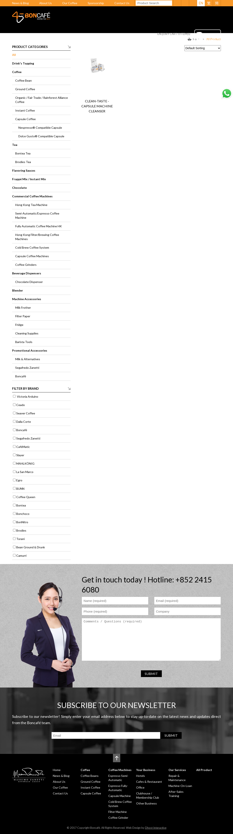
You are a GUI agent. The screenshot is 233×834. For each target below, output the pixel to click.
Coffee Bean (23, 80)
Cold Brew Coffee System (32, 247)
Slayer (20, 455)
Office (140, 787)
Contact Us (121, 3)
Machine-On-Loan (180, 786)
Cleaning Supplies (26, 333)
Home (57, 40)
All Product (181, 40)
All (14, 55)
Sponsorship (96, 3)
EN (201, 3)
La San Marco (24, 472)
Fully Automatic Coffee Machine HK (38, 226)
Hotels (140, 775)
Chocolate (19, 187)
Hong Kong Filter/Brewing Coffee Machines (37, 237)
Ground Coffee (25, 89)
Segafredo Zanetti (27, 367)
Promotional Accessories (29, 350)
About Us (45, 3)
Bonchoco (22, 513)
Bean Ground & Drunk (30, 547)
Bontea (21, 505)
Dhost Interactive (155, 827)
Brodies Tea (23, 162)
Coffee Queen (25, 497)
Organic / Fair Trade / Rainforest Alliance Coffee (41, 100)
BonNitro (22, 522)
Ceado (20, 405)
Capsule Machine (119, 796)
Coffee (74, 40)
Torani (20, 539)
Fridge (19, 324)
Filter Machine (117, 811)
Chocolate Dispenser (29, 282)
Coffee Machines (99, 40)
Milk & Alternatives (27, 359)
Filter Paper (22, 316)
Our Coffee (69, 3)
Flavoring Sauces (23, 170)
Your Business (129, 40)
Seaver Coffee (25, 413)
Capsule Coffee (25, 119)
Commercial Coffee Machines (32, 196)
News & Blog (20, 3)
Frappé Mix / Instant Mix (29, 179)
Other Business (146, 803)
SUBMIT (151, 674)
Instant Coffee (25, 110)
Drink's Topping (23, 63)
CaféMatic (23, 446)
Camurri (21, 555)
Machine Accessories (26, 299)
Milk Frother (23, 307)
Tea (14, 144)
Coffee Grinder (118, 817)
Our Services (157, 40)
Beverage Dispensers (26, 273)
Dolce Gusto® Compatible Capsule (41, 136)
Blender (17, 290)
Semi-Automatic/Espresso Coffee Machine (37, 215)
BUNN (20, 488)
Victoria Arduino (27, 396)
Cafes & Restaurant (149, 781)
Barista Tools (23, 342)
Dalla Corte (23, 421)
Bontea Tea (22, 153)
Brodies (21, 530)
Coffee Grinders (26, 264)
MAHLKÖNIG (25, 463)
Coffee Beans (90, 775)
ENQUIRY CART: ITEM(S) (173, 34)
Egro (19, 480)
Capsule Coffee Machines (32, 256)
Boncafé (20, 376)
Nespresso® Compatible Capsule (40, 127)
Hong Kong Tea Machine (31, 205)
